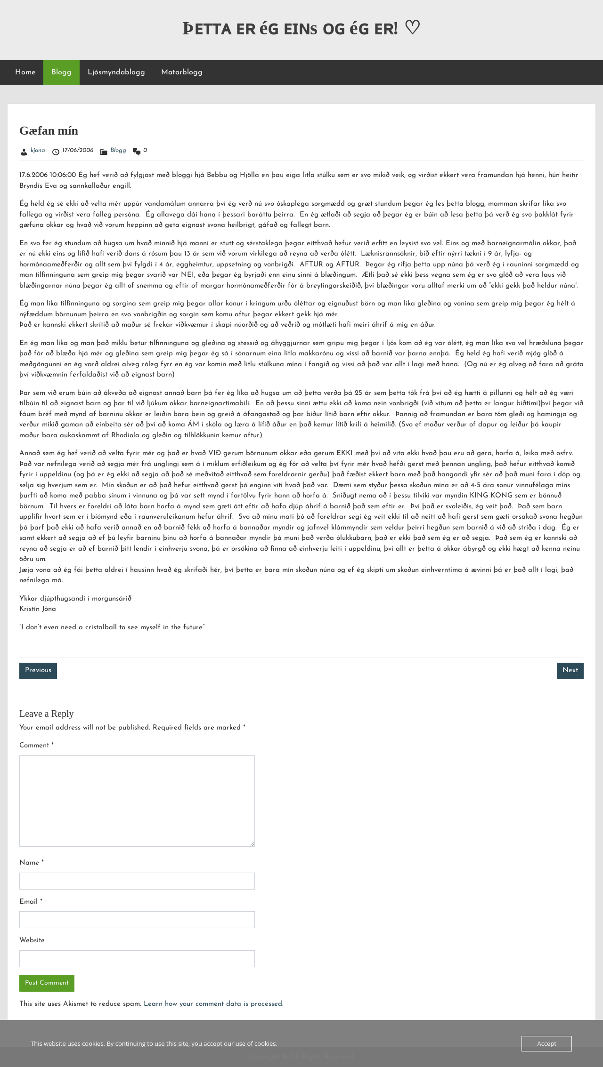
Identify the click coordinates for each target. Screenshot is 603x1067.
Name (31, 862)
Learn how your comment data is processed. (214, 1004)
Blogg (61, 72)
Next (570, 670)
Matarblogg (182, 72)
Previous (38, 670)
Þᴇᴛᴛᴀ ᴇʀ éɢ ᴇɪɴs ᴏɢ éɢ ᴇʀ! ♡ (301, 28)
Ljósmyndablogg (116, 72)
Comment (36, 745)
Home (25, 72)
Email (30, 902)
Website (32, 940)
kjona (38, 150)
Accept (546, 1043)
